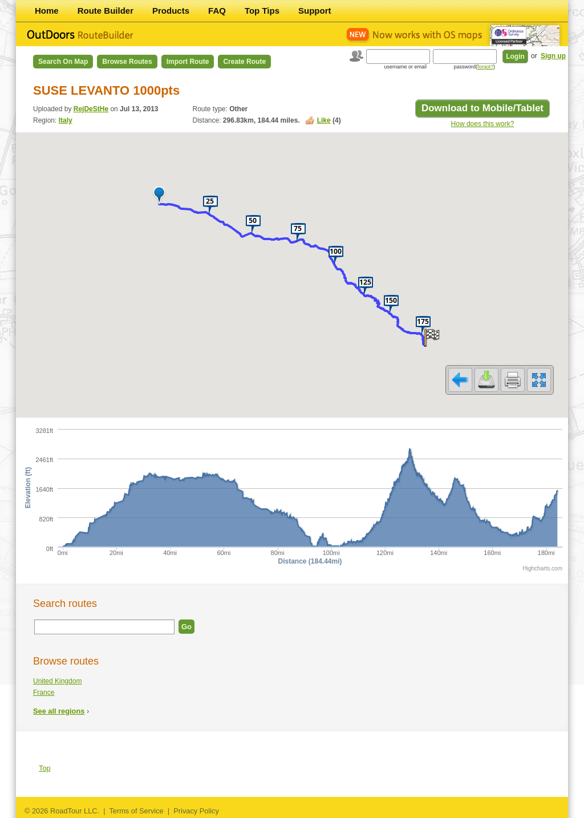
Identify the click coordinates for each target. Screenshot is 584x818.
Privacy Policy (196, 811)
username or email (405, 67)
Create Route (244, 62)
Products (170, 10)
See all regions (58, 711)
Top (45, 768)
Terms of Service (136, 811)
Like (324, 120)
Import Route (188, 62)
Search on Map (63, 62)
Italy (65, 120)
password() (474, 67)
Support (314, 10)
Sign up (553, 56)
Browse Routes (127, 62)
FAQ (217, 10)
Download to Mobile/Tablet (482, 108)
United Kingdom (57, 681)
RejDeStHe (91, 109)
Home (47, 10)
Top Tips (262, 10)
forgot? (485, 67)
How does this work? (482, 124)
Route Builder (105, 10)
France (43, 692)
